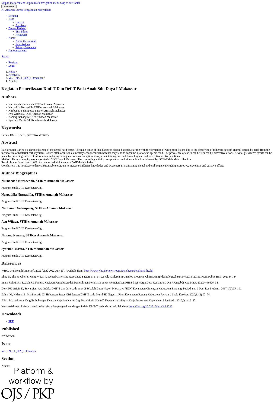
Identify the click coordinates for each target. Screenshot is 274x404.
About (11, 37)
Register (13, 62)
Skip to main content (13, 2)
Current (19, 22)
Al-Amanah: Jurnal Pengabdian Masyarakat (26, 9)
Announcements (17, 50)
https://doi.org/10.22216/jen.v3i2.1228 (150, 306)
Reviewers (21, 34)
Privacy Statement (25, 47)
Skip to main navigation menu (42, 2)
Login (11, 65)
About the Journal (25, 41)
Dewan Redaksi (17, 28)
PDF (11, 321)
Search (5, 56)
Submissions (22, 44)
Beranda (13, 15)
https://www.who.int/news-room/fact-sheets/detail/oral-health (118, 270)
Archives (20, 25)
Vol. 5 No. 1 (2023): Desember (26, 77)
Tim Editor (21, 31)
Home (12, 71)
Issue (11, 18)
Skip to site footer (70, 2)
